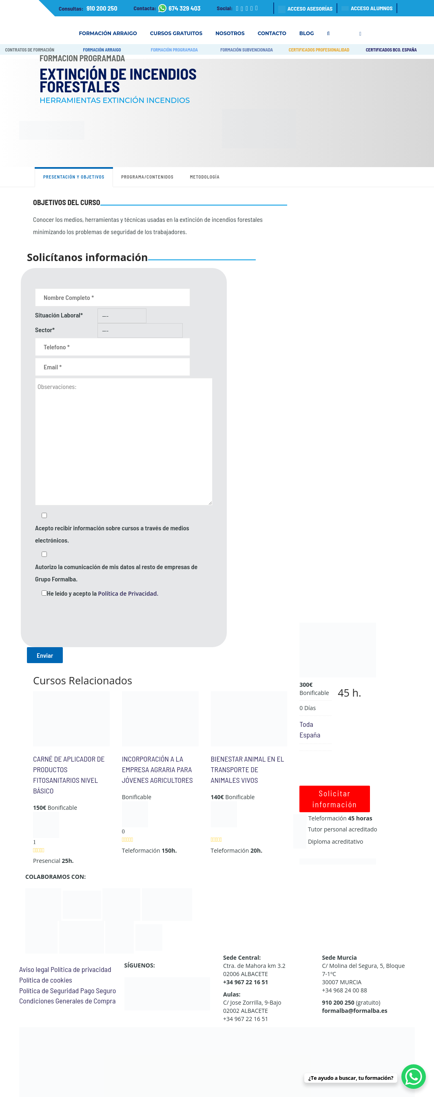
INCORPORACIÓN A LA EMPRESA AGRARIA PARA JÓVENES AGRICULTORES (157, 769)
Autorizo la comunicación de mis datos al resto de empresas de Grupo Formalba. (116, 573)
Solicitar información (334, 799)
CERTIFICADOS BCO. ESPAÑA (391, 49)
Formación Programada (82, 58)
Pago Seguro (98, 990)
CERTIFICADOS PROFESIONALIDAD (319, 49)
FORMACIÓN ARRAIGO (102, 49)
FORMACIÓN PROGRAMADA (174, 49)
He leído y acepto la (102, 593)
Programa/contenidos (147, 176)
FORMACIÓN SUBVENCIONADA (246, 49)
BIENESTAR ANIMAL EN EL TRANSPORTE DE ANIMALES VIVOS (247, 769)
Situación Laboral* (59, 315)
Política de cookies (45, 979)
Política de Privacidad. (128, 593)
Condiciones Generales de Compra (67, 1000)
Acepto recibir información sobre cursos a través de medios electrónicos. (112, 534)
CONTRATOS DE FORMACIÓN (29, 49)
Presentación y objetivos (73, 176)
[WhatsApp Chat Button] (413, 1076)
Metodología (205, 176)
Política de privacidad (81, 969)
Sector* (45, 329)
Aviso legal (34, 969)
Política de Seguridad (49, 990)
